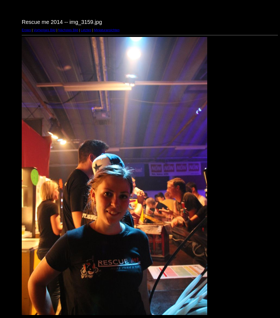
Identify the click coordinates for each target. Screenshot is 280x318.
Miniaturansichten (106, 30)
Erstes (26, 30)
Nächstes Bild (68, 30)
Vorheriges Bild (45, 30)
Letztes (86, 30)
